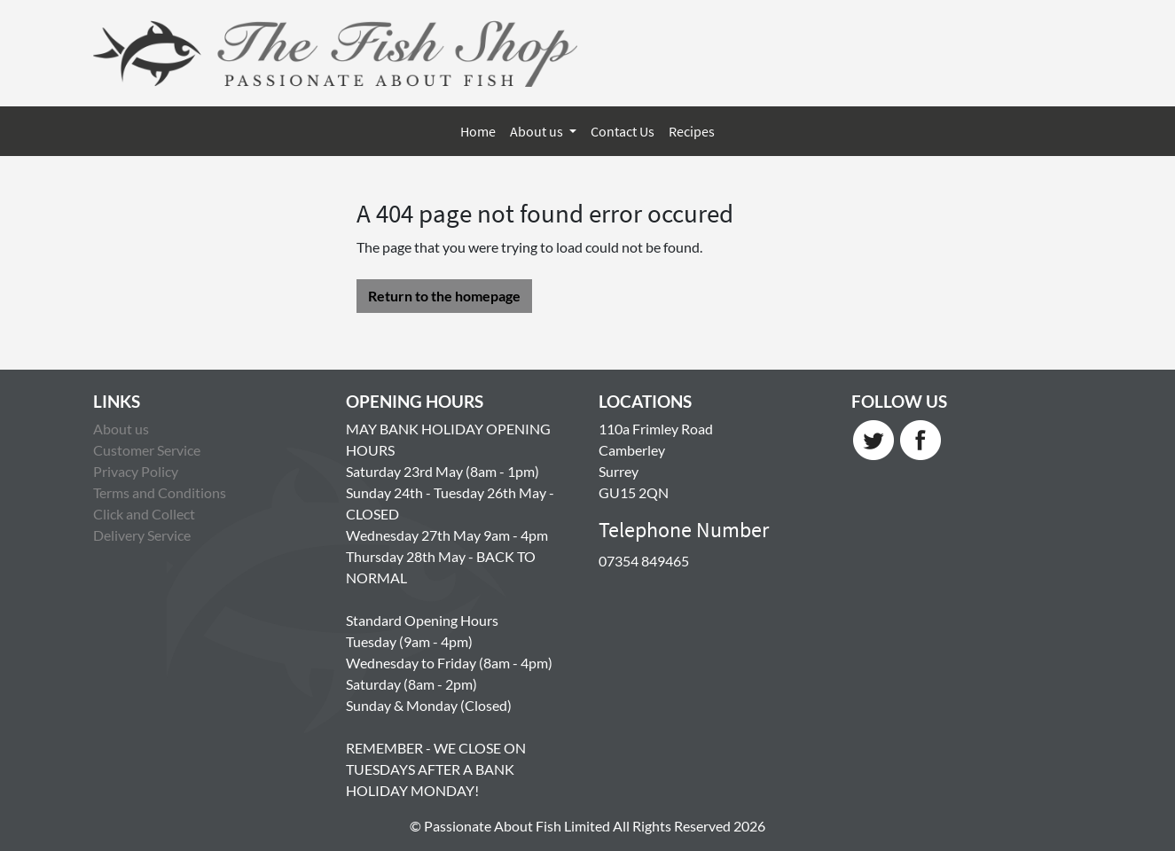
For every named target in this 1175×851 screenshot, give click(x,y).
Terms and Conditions (159, 492)
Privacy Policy (135, 471)
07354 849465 (644, 560)
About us (538, 131)
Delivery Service (142, 535)
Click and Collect (144, 513)
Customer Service (146, 449)
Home (478, 131)
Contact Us (622, 131)
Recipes (692, 131)
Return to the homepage (444, 295)
